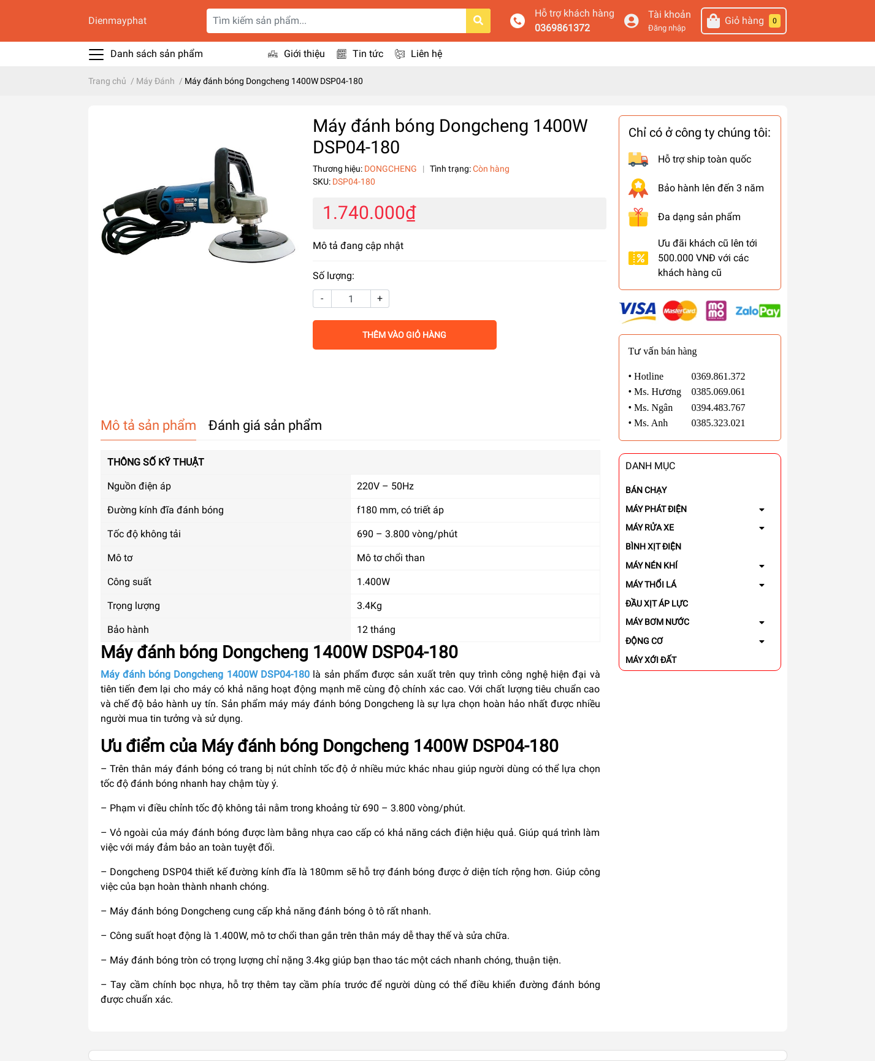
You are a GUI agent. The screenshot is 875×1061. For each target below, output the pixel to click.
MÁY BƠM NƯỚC (657, 622)
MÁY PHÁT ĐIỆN (656, 509)
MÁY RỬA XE (649, 527)
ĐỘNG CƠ (644, 641)
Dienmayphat (117, 20)
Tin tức (368, 53)
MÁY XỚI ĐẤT (650, 660)
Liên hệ (426, 53)
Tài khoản (669, 14)
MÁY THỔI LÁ (650, 584)
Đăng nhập (667, 28)
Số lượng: (333, 276)
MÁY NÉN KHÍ (651, 565)
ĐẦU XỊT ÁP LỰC (656, 603)
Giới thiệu (304, 53)
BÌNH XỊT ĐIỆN (653, 546)
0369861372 (562, 28)
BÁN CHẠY (646, 490)
